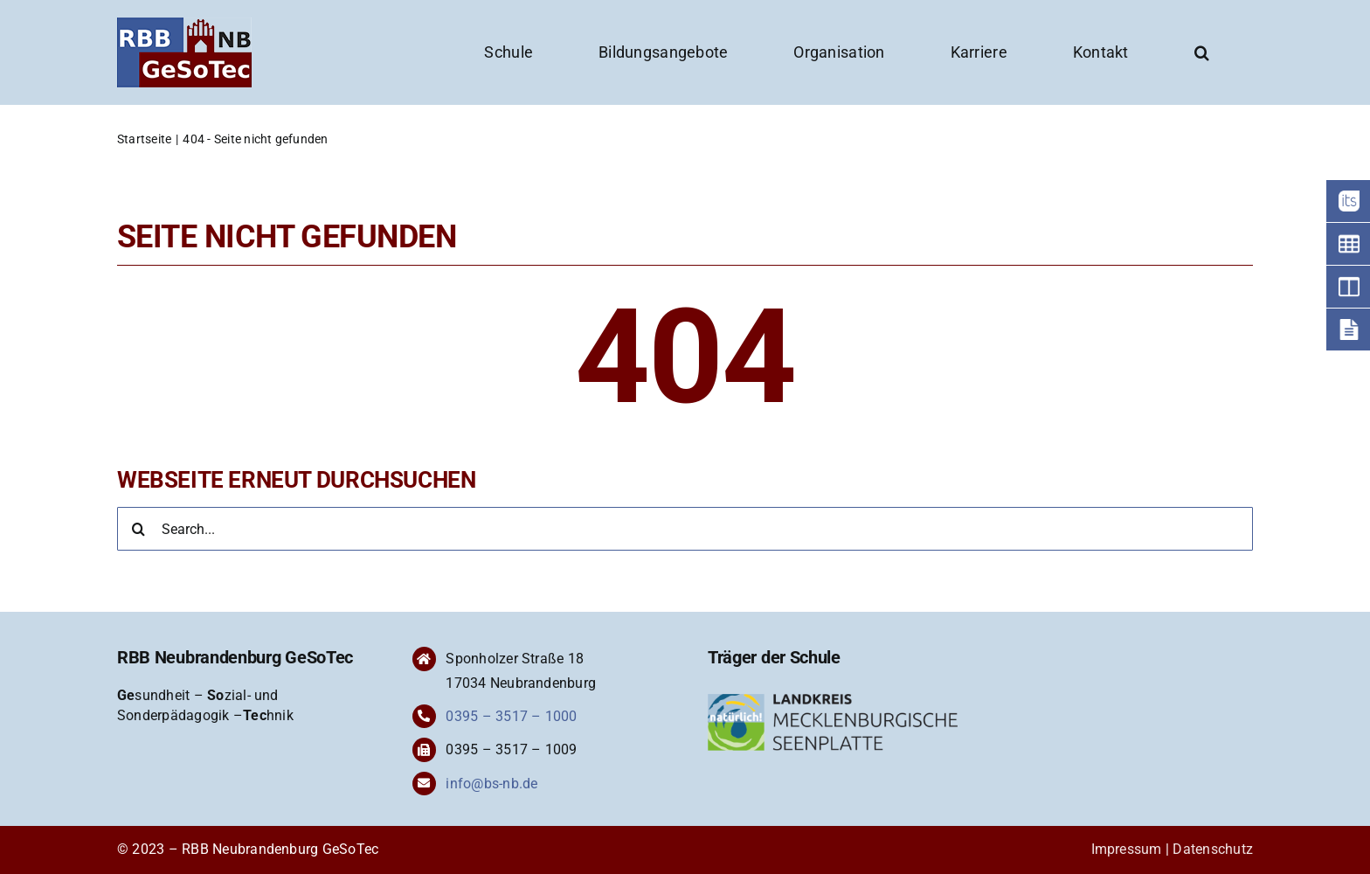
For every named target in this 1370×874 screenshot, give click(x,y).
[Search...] (685, 529)
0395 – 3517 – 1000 (511, 716)
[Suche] (139, 529)
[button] (1202, 52)
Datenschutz (1213, 849)
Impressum (1126, 849)
